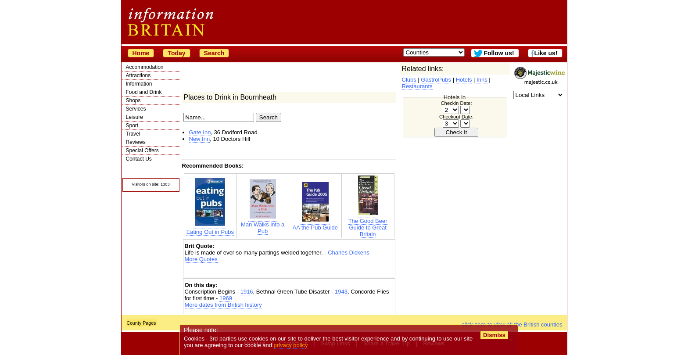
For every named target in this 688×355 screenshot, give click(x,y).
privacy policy (291, 345)
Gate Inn (200, 132)
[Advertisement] (289, 270)
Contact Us (139, 159)
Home (141, 53)
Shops (133, 100)
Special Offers (142, 150)
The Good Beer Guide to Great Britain (367, 224)
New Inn (199, 139)
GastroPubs (436, 79)
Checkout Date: (456, 116)
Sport (132, 125)
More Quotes (201, 259)
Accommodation (145, 67)
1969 (225, 298)
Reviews (136, 142)
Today (176, 53)
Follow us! (499, 53)
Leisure (134, 117)
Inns (482, 79)
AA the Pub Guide (315, 224)
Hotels (464, 79)
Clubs (409, 79)
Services (136, 109)
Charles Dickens (348, 252)
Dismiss (494, 335)
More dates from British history (223, 304)
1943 (341, 291)
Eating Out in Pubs (210, 228)
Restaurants (417, 86)
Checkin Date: (456, 103)
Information (139, 84)
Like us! (546, 53)
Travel (133, 134)
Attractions (138, 75)
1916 (246, 291)
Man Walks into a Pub (262, 224)
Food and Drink (144, 92)
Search (214, 53)
